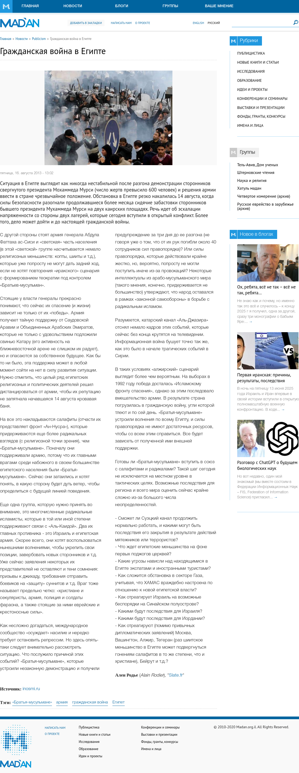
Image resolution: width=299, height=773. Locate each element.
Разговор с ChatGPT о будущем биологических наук (267, 465)
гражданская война (90, 702)
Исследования (251, 71)
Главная (30, 6)
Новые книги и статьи (258, 62)
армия (62, 702)
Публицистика (251, 53)
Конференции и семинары (262, 98)
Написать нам (121, 23)
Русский (214, 23)
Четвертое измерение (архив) (263, 196)
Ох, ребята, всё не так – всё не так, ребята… (266, 290)
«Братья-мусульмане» (32, 702)
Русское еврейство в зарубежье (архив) (265, 206)
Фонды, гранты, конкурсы (261, 116)
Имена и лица (250, 125)
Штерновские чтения (255, 172)
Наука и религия (251, 180)
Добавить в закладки (86, 23)
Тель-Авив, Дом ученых (257, 164)
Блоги (121, 6)
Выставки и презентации (261, 107)
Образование (249, 80)
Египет (118, 702)
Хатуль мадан (249, 188)
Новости (72, 6)
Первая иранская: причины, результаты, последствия (264, 378)
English (198, 23)
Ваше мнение (219, 6)
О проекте (142, 23)
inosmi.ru (31, 689)
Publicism (39, 38)
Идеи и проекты (252, 89)
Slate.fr (176, 675)
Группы (170, 6)
